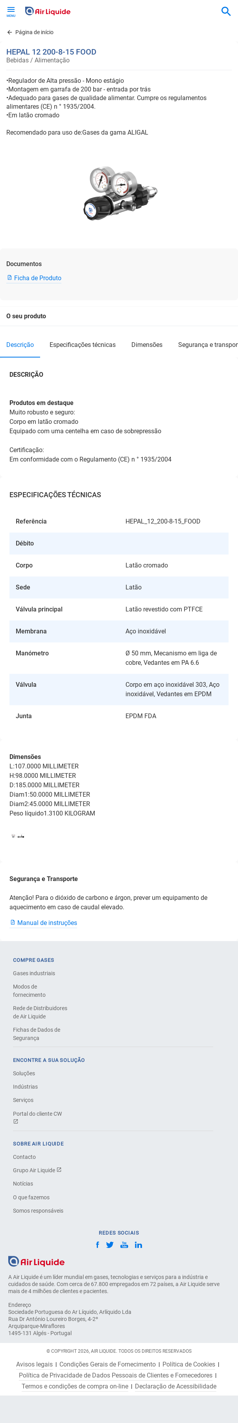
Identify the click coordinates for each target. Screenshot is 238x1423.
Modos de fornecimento (29, 990)
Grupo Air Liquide (37, 1170)
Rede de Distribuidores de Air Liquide (40, 1012)
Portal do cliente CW (37, 1117)
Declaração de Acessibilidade (175, 1386)
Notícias (23, 1183)
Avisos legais (34, 1364)
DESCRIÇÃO (20, 344)
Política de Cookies (188, 1364)
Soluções (24, 1073)
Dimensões (146, 344)
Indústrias (25, 1087)
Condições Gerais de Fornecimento (107, 1364)
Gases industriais (34, 973)
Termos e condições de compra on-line (75, 1386)
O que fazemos (31, 1197)
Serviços (23, 1100)
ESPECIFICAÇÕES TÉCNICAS (83, 344)
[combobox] (226, 11)
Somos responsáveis (38, 1211)
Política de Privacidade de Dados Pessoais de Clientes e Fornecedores (115, 1375)
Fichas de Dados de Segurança (36, 1034)
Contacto (24, 1157)
